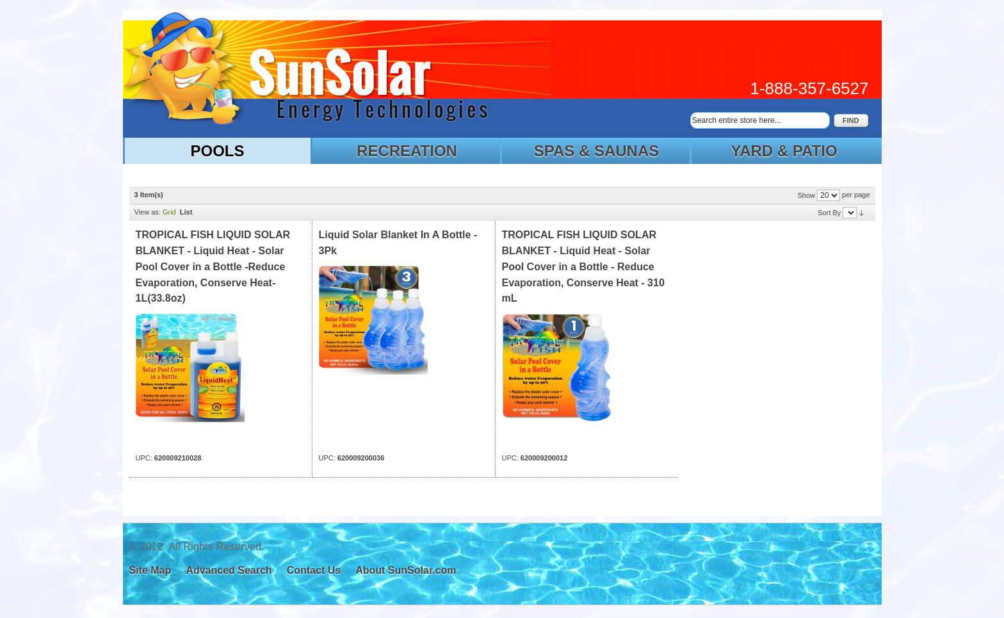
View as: (147, 212)
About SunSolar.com (405, 570)
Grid (169, 212)
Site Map (150, 570)
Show (806, 195)
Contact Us (314, 570)
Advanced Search (228, 570)
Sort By (829, 212)
